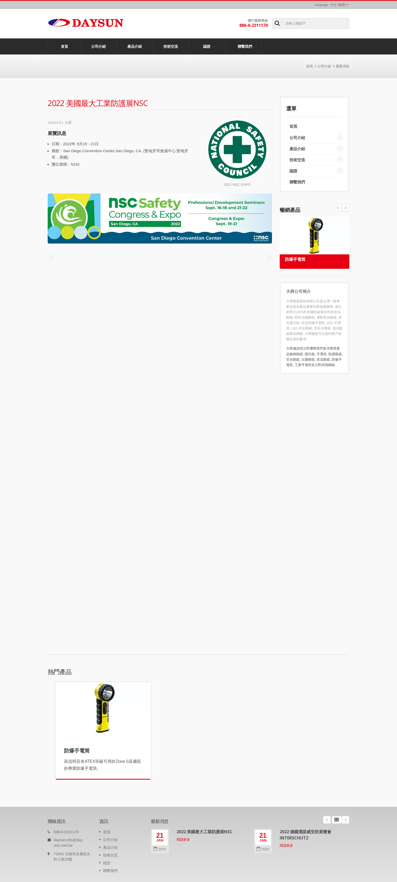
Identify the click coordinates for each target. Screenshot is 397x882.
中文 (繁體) (338, 5)
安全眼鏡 (293, 359)
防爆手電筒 (295, 259)
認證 (208, 46)
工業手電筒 (303, 365)
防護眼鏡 (335, 354)
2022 (159, 849)
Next (338, 208)
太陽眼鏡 (308, 359)
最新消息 (342, 66)
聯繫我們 (244, 46)
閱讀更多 (183, 839)
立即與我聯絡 (325, 365)
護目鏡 (310, 354)
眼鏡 (299, 354)
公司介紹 (100, 46)
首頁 (64, 46)
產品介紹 (136, 46)
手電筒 (322, 354)
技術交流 (172, 46)
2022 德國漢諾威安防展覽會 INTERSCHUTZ (305, 834)
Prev (345, 208)
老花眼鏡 (323, 359)
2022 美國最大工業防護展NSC (205, 832)
